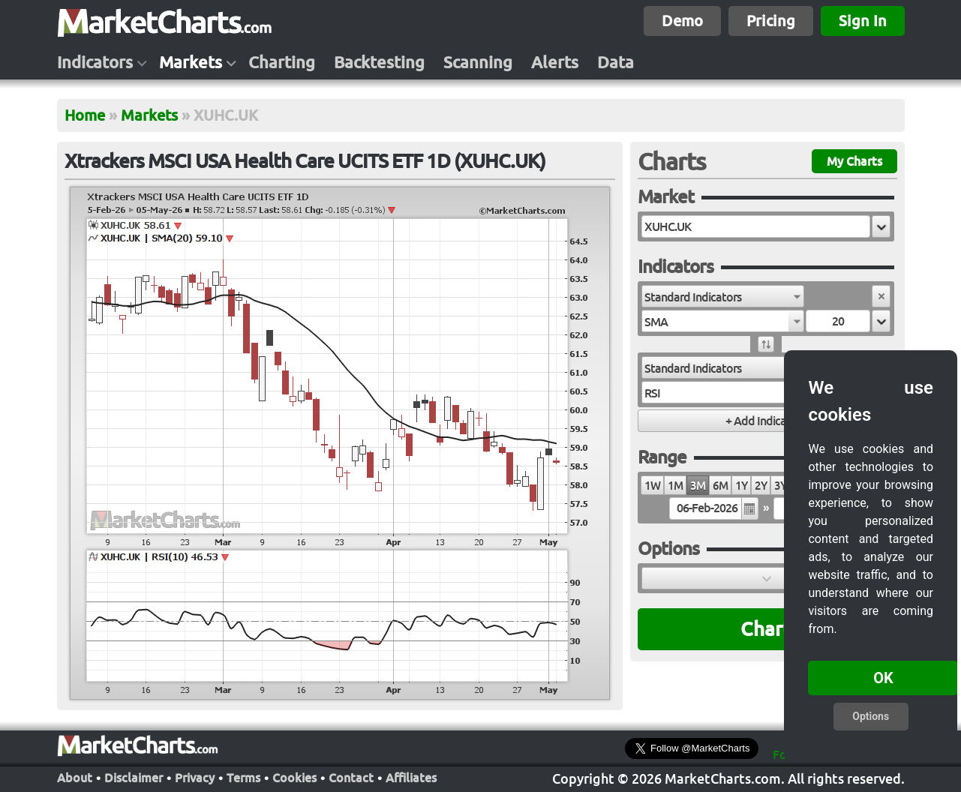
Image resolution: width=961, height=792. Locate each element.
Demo (682, 20)
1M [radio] (675, 485)
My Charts (854, 161)
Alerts (554, 62)
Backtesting (379, 62)
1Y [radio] (741, 485)
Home (85, 115)
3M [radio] (697, 485)
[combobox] (722, 296)
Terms (243, 777)
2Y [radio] (761, 485)
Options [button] (870, 716)
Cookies (294, 777)
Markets (190, 62)
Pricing (770, 20)
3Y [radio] (780, 485)
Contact (351, 777)
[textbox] (755, 226)
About (74, 777)
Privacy (195, 777)
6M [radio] (720, 485)
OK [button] (883, 678)
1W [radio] (652, 485)
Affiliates (411, 777)
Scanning (477, 62)
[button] (881, 226)
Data (615, 62)
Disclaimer (133, 777)
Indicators (95, 62)
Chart (765, 629)
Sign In (863, 20)
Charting (281, 62)
